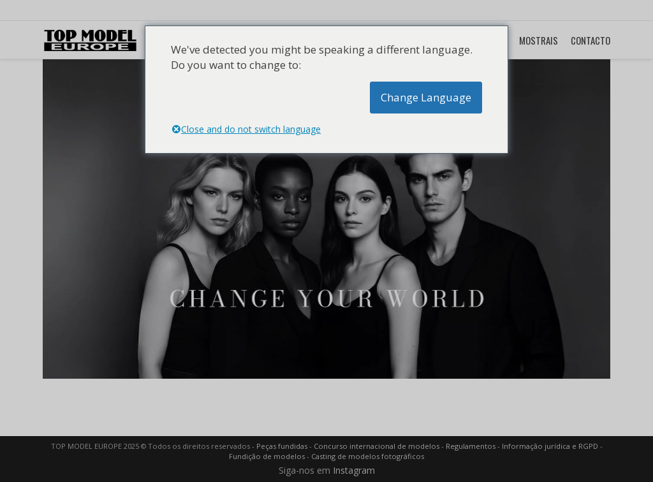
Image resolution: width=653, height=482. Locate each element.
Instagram (354, 470)
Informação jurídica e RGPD (550, 446)
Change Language (426, 97)
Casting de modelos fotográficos (367, 456)
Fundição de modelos (267, 456)
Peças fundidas (281, 446)
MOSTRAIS (538, 40)
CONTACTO (590, 40)
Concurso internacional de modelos (376, 446)
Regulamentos (470, 446)
